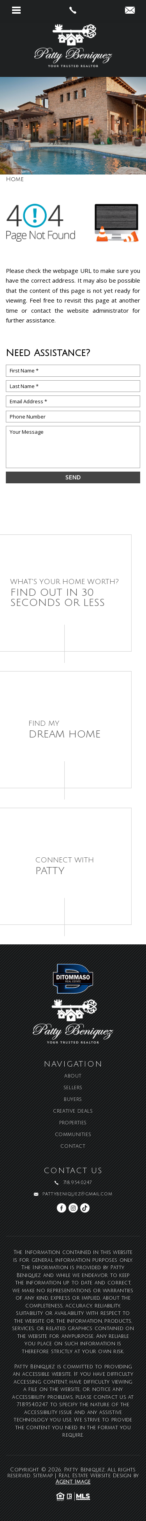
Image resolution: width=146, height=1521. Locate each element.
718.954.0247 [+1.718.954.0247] (77, 1183)
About (73, 1076)
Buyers (73, 1099)
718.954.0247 (32, 1404)
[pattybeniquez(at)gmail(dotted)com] (130, 11)
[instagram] (73, 1208)
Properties (73, 1123)
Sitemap (43, 1475)
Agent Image (73, 1482)
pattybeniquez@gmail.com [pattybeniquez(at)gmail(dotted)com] (77, 1194)
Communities (73, 1134)
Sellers (73, 1087)
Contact (72, 1146)
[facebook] (61, 1208)
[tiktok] (85, 1208)
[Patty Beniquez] (73, 48)
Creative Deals (73, 1111)
